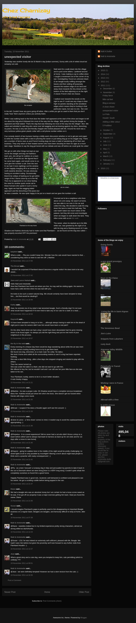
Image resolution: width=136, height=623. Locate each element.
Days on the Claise (109, 278)
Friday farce (108, 95)
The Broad (15, 266)
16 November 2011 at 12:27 (22, 549)
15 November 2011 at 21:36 (22, 426)
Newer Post (10, 592)
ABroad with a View (110, 400)
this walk (75, 218)
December (107, 88)
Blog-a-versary (109, 103)
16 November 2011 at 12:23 (22, 532)
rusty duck (105, 344)
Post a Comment (14, 580)
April (105, 152)
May (105, 149)
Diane (13, 489)
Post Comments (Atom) (52, 601)
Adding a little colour (111, 122)
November (107, 92)
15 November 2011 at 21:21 (22, 382)
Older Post (84, 592)
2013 (103, 78)
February (107, 160)
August (106, 138)
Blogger (84, 618)
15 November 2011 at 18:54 (22, 314)
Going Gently (107, 245)
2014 (103, 74)
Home (47, 592)
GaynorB (14, 319)
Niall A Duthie (106, 51)
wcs (102, 295)
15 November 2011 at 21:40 (22, 443)
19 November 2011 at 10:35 (22, 575)
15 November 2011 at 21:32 (22, 399)
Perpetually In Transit (110, 366)
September (108, 134)
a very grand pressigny (111, 261)
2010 (103, 168)
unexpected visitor (110, 110)
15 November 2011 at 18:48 (22, 300)
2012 (103, 82)
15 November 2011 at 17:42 (22, 275)
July (105, 141)
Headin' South (109, 118)
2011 (103, 85)
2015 (103, 70)
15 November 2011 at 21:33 (22, 411)
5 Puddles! (107, 125)
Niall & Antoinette (18, 388)
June (105, 145)
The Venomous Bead (110, 328)
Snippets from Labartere (112, 339)
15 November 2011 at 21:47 (22, 484)
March (106, 156)
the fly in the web (18, 344)
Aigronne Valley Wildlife (112, 349)
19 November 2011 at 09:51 (22, 563)
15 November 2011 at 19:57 (22, 338)
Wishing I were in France (112, 383)
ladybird (14, 252)
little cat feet (108, 99)
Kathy (13, 305)
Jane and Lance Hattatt (20, 280)
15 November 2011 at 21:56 (22, 501)
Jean (13, 554)
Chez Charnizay (26, 10)
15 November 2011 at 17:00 (22, 261)
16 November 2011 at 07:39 (22, 518)
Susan (13, 506)
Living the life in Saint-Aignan (114, 311)
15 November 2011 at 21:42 (22, 459)
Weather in (105, 178)
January (106, 164)
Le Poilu (106, 114)
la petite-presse (108, 405)
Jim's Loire (106, 333)
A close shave (108, 107)
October (106, 130)
